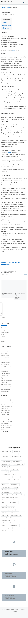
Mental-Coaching (5, 357)
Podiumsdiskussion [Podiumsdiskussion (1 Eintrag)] (19, 500)
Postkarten (4, 419)
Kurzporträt (3, 327)
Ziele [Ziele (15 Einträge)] (11, 530)
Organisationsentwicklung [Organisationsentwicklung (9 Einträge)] (9, 489)
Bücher (2, 334)
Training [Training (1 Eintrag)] (5, 515)
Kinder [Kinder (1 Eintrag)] (4, 472)
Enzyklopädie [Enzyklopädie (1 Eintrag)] (6, 464)
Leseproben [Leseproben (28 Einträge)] (6, 477)
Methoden (4, 414)
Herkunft (4, 24)
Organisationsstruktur (6, 378)
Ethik (13, 50)
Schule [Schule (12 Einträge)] (14, 505)
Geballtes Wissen (8, 597)
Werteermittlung (4, 371)
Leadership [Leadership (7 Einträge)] (6, 474)
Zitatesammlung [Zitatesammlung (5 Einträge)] (7, 533)
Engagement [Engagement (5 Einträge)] (6, 461)
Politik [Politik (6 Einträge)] (4, 502)
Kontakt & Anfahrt (8, 573)
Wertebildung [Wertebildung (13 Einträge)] (6, 528)
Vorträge (3, 341)
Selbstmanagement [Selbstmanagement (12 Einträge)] (8, 510)
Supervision (4, 427)
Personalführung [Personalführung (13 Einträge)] (7, 495)
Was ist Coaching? (5, 332)
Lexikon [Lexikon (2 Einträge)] (16, 477)
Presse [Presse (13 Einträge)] (5, 505)
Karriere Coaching (5, 355)
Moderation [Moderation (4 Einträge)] (14, 484)
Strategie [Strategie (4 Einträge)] (14, 512)
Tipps (2, 429)
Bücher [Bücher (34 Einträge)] (14, 454)
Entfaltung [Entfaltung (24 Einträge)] (17, 461)
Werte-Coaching (5, 295)
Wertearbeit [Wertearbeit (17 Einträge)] (14, 525)
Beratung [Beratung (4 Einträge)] (17, 451)
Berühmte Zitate (5, 28)
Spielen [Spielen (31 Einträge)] (5, 512)
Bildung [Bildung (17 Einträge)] (5, 454)
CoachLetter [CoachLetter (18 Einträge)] (16, 456)
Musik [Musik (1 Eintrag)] (15, 487)
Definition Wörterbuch (6, 25)
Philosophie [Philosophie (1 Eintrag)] (6, 500)
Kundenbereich (5, 412)
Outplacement (4, 382)
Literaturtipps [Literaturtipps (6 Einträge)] (6, 479)
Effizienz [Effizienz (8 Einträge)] (16, 459)
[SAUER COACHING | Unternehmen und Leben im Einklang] (7, 2)
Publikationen (5, 421)
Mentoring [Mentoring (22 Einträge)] (16, 482)
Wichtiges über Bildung (10, 598)
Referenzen (4, 423)
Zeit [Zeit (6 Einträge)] (4, 530)
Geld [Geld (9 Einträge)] (4, 466)
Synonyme (4, 22)
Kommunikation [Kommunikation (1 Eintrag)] (15, 472)
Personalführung (5, 364)
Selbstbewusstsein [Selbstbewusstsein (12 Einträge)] (8, 507)
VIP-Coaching (4, 360)
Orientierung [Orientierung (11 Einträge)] (6, 492)
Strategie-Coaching (5, 362)
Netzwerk (4, 416)
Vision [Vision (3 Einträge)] (16, 523)
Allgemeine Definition (6, 27)
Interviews (3, 339)
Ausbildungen (5, 400)
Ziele (9, 152)
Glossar (8, 7)
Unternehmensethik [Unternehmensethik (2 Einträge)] (8, 517)
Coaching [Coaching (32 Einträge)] (5, 456)
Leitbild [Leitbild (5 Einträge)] (15, 474)
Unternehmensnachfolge (6, 380)
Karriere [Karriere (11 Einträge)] (14, 469)
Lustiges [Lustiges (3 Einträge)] (17, 479)
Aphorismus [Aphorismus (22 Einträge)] (6, 451)
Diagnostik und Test (5, 389)
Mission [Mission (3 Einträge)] (5, 484)
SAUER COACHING (13, 609)
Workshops (4, 436)
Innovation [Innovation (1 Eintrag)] (13, 466)
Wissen (3, 433)
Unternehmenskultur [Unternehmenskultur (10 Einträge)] (8, 520)
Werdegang (3, 330)
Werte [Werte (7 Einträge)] (4, 525)
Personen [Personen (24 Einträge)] (19, 495)
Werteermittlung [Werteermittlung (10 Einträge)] (19, 528)
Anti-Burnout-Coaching (6, 384)
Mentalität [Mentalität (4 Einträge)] (5, 482)
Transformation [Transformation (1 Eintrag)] (16, 515)
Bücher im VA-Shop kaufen (10, 576)
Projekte (3, 336)
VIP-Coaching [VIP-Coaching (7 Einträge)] (6, 523)
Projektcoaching (5, 375)
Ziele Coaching (4, 351)
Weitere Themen (5, 391)
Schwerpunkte (5, 425)
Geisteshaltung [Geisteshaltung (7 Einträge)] (18, 464)
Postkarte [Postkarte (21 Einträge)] (13, 502)
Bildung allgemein (6, 402)
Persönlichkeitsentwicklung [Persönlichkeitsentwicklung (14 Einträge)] (10, 497)
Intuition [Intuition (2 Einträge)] (5, 469)
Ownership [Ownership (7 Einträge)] (17, 492)
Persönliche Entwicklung (6, 366)
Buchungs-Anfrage (9, 575)
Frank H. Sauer (5, 406)
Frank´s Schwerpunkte (9, 595)
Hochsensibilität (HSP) (6, 387)
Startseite (3, 7)
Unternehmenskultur (5, 373)
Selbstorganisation (5, 369)
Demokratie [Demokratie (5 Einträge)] (6, 459)
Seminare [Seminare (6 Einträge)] (20, 510)
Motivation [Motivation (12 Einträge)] (6, 487)
